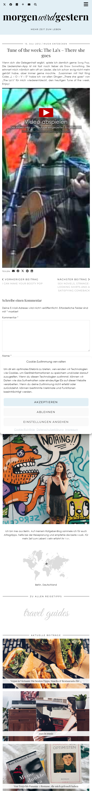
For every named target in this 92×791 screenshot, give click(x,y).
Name (6, 355)
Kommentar (10, 317)
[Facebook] (11, 4)
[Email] (29, 4)
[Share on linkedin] (32, 271)
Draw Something (74, 66)
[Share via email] (13, 271)
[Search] (35, 4)
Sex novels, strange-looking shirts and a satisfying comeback (68, 285)
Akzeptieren (46, 402)
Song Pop (83, 62)
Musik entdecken (55, 44)
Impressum (71, 429)
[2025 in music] (46, 716)
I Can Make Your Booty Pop (22, 281)
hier (67, 538)
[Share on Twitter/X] (22, 271)
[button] (87, 5)
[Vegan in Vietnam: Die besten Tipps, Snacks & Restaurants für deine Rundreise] (46, 663)
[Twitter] (4, 4)
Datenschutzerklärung (50, 429)
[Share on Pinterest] (27, 271)
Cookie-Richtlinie (24, 429)
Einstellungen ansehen (46, 422)
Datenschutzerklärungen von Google (46, 131)
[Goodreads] (17, 4)
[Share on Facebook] (18, 271)
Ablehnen (46, 412)
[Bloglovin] (23, 4)
